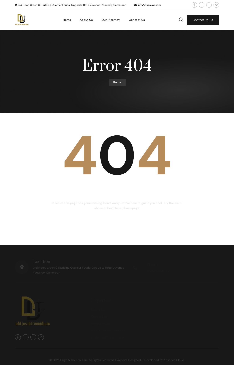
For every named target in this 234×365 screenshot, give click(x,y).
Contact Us (137, 20)
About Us (86, 20)
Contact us (203, 20)
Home (67, 20)
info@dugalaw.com (149, 5)
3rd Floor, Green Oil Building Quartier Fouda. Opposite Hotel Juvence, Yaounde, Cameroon (72, 5)
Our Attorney (110, 20)
